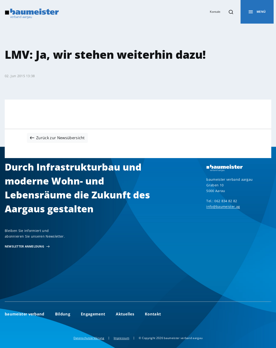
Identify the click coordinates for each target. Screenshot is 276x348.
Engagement (93, 314)
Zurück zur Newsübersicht (60, 137)
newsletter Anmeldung (24, 246)
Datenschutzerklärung (88, 338)
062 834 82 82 (225, 201)
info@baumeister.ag (223, 206)
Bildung (62, 314)
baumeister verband (24, 314)
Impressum (121, 338)
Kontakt (215, 12)
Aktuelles (125, 314)
